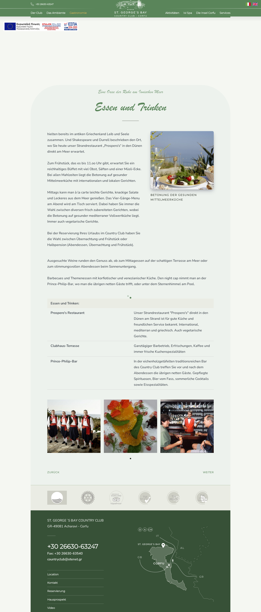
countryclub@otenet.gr (64, 557)
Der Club (36, 13)
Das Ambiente (55, 13)
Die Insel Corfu (205, 13)
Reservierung (56, 589)
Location (53, 572)
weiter (208, 470)
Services (225, 13)
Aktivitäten (172, 13)
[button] (130, 457)
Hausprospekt (56, 598)
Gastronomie (78, 13)
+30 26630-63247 (42, 4)
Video (51, 606)
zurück (53, 470)
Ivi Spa (187, 13)
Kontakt (52, 581)
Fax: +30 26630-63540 (65, 552)
